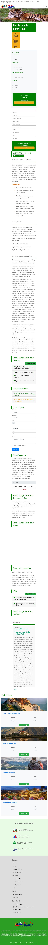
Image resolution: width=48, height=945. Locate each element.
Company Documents (17, 872)
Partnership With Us (17, 869)
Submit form (15, 449)
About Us (15, 863)
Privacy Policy (16, 897)
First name (14, 409)
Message (14, 436)
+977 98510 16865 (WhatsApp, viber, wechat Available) (28, 1)
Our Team (15, 866)
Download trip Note (19, 155)
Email (13, 420)
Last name (14, 415)
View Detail (24, 725)
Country (13, 426)
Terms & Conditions (17, 894)
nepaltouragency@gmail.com (8, 1)
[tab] (24, 367)
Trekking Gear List (17, 884)
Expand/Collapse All (30, 363)
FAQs (14, 888)
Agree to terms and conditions (19, 445)
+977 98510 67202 (17, 912)
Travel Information (17, 878)
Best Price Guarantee (17, 881)
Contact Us (24, 103)
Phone (13, 431)
